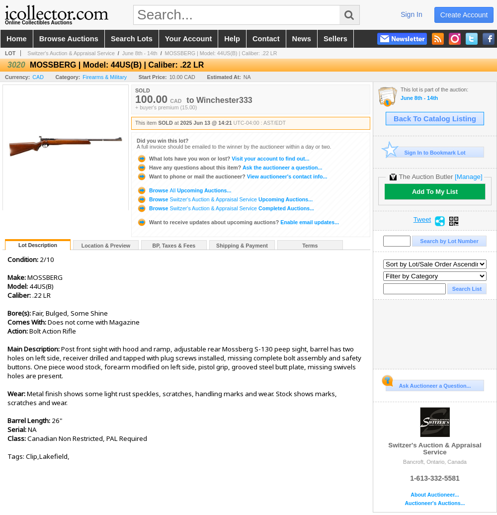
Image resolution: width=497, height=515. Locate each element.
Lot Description (37, 245)
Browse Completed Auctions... (225, 208)
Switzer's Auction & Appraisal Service (71, 53)
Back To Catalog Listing (435, 119)
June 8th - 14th (140, 53)
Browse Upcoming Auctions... (184, 190)
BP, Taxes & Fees (174, 246)
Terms (310, 246)
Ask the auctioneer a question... (229, 168)
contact (266, 39)
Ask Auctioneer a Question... (428, 384)
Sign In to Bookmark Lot (426, 152)
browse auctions (68, 39)
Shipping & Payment (242, 246)
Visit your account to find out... (223, 159)
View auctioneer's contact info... (232, 176)
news (301, 39)
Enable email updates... (238, 222)
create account (464, 15)
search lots (132, 39)
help (232, 39)
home (16, 39)
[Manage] (468, 176)
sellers (335, 39)
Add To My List (435, 191)
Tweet (422, 219)
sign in (411, 14)
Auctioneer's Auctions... (435, 503)
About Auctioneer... (435, 495)
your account (188, 39)
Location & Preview (106, 246)
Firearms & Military (105, 77)
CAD (38, 77)
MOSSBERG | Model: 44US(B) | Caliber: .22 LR (221, 53)
